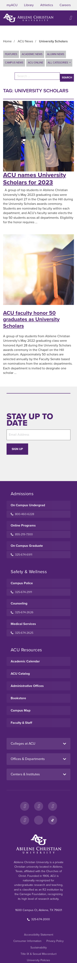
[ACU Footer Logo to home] (38, 843)
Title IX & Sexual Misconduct (38, 954)
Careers (65, 5)
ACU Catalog (20, 674)
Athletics (46, 5)
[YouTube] (24, 820)
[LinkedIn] (38, 820)
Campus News (14, 62)
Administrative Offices (27, 686)
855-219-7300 (22, 534)
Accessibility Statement (38, 934)
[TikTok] (52, 820)
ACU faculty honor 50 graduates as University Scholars (31, 319)
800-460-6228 (22, 514)
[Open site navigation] (71, 18)
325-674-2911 (21, 592)
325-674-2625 (22, 633)
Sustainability (38, 947)
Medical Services (23, 624)
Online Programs (23, 525)
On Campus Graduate (27, 546)
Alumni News (55, 54)
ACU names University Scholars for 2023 (34, 178)
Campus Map (20, 710)
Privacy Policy (55, 941)
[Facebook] (24, 806)
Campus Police (22, 583)
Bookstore (18, 698)
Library (29, 5)
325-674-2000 (38, 919)
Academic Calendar (25, 661)
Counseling (19, 603)
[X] (52, 806)
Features (11, 54)
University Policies (38, 960)
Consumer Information (27, 941)
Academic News (32, 54)
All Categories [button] (58, 62)
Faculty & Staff (21, 723)
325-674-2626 (22, 612)
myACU (12, 5)
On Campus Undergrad (28, 505)
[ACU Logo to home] (28, 18)
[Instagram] (38, 806)
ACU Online (35, 62)
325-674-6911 (21, 554)
